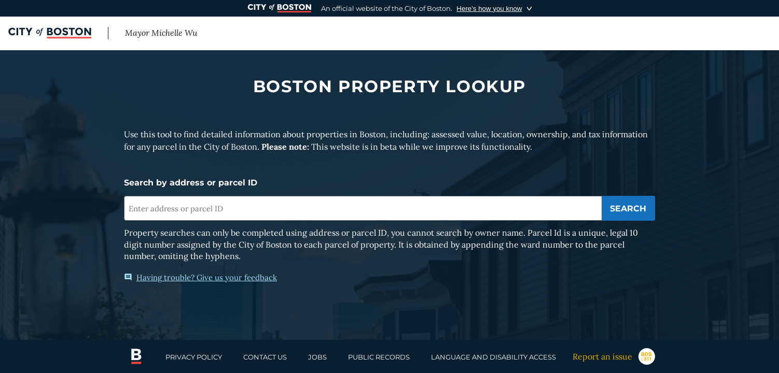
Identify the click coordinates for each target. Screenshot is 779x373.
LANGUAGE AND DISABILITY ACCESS (493, 357)
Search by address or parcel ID (190, 183)
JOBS (317, 357)
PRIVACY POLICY (193, 357)
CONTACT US (265, 357)
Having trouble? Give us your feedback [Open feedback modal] (200, 277)
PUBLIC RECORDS (379, 357)
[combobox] (363, 208)
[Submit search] (628, 208)
